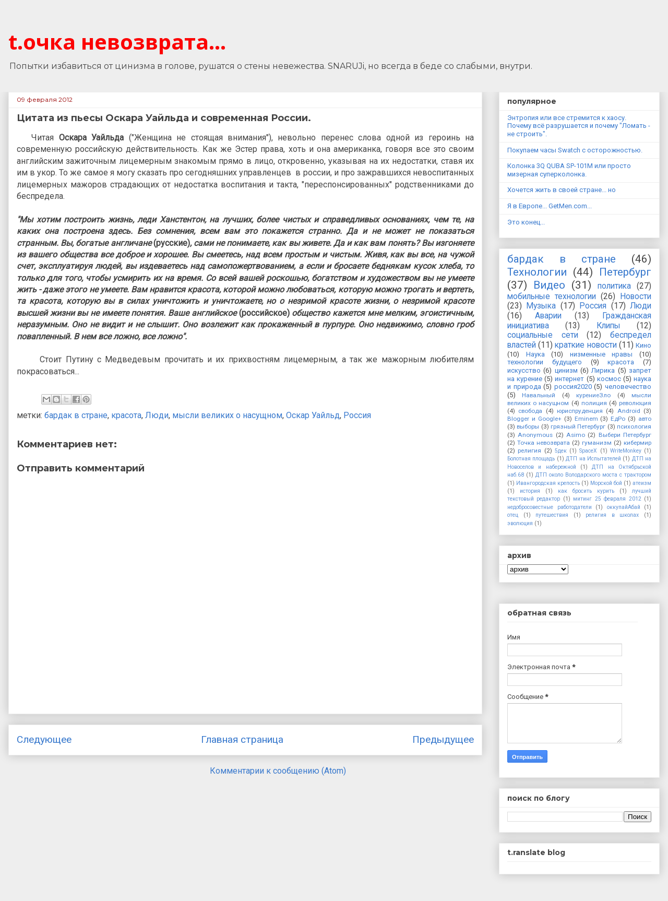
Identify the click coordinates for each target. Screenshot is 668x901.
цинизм (566, 370)
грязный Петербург (578, 426)
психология (634, 426)
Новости (635, 296)
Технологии (537, 272)
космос (609, 379)
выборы (528, 426)
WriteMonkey (625, 450)
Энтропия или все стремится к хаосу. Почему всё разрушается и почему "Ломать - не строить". (578, 126)
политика (614, 286)
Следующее (44, 739)
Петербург (625, 272)
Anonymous (535, 434)
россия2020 (573, 386)
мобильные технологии (551, 296)
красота (126, 415)
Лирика (603, 370)
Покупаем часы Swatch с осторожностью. (574, 150)
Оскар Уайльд (313, 415)
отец (512, 515)
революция (635, 403)
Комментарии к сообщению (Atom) (278, 771)
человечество (628, 386)
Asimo (575, 434)
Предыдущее (443, 739)
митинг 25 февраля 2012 (607, 498)
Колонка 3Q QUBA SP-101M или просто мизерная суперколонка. (569, 170)
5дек (561, 450)
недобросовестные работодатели (549, 507)
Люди (157, 415)
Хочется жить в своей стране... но (561, 190)
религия (529, 450)
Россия (357, 415)
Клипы (609, 325)
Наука (535, 354)
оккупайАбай (623, 507)
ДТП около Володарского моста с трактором (593, 474)
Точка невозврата (543, 442)
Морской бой (606, 483)
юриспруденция (580, 410)
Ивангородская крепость (548, 483)
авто (644, 418)
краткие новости (585, 345)
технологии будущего (544, 362)
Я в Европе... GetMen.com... (549, 206)
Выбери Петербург (625, 434)
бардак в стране (76, 415)
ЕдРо (618, 418)
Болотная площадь (531, 458)
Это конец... (526, 222)
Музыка (541, 306)
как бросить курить (586, 491)
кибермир (637, 442)
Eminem (586, 418)
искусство (524, 370)
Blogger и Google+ (534, 418)
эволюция (520, 523)
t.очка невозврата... (117, 41)
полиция (594, 403)
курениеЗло (593, 395)
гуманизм (597, 442)
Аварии (548, 316)
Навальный (538, 395)
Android (628, 410)
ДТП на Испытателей (593, 458)
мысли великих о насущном (227, 415)
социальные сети (542, 335)
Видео (549, 285)
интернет (569, 379)
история (530, 491)
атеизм (642, 483)
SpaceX (588, 450)
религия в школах (612, 515)
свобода (530, 410)
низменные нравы (601, 354)
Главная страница (242, 739)
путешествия (551, 515)
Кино (643, 345)
